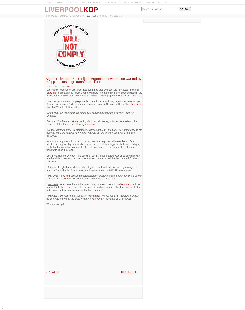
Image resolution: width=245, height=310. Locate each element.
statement (90, 124)
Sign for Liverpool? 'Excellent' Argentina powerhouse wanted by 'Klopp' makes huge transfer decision (93, 80)
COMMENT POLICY (153, 2)
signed (75, 121)
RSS (166, 2)
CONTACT (59, 2)
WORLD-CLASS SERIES (91, 2)
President (136, 104)
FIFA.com (65, 175)
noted (96, 195)
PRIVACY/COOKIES (132, 2)
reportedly (82, 101)
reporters (126, 184)
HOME (48, 2)
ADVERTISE (72, 2)
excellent (51, 92)
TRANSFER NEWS (112, 2)
